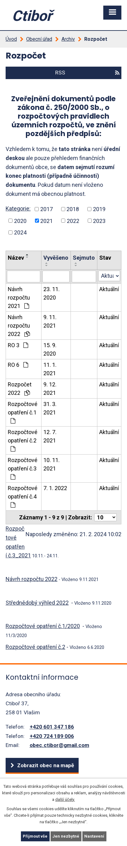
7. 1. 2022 (55, 488)
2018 (72, 209)
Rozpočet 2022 (20, 388)
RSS (87, 72)
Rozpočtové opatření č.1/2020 (43, 626)
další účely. (65, 799)
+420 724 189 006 (52, 736)
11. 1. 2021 (49, 369)
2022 (73, 220)
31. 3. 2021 (49, 408)
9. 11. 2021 (49, 321)
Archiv (68, 39)
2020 (20, 220)
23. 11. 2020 (51, 293)
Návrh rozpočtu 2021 (19, 297)
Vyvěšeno (55, 257)
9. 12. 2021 (49, 388)
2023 (99, 220)
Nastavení (94, 836)
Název (16, 257)
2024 (20, 232)
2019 (99, 209)
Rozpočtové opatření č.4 (22, 496)
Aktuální (109, 289)
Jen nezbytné (65, 836)
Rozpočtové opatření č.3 (22, 468)
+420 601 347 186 (52, 727)
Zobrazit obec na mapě (45, 765)
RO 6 (18, 365)
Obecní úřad (39, 39)
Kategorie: (18, 208)
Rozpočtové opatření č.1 (22, 412)
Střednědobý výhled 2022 (37, 602)
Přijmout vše (35, 836)
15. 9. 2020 (49, 349)
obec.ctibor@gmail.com (59, 745)
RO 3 (18, 345)
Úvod (11, 39)
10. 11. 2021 (51, 464)
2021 (46, 220)
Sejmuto (84, 257)
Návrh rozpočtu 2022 (19, 325)
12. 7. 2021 (49, 436)
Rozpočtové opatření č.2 (22, 440)
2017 (46, 209)
